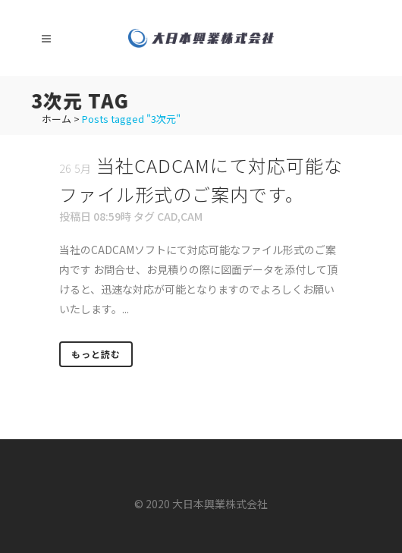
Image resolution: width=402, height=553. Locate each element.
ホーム (56, 119)
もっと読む (96, 353)
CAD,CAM (180, 216)
